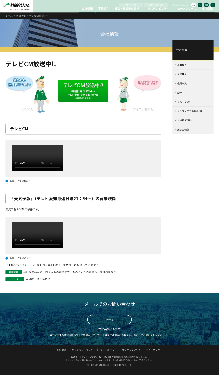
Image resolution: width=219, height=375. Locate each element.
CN (206, 4)
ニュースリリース (185, 14)
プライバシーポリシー (83, 355)
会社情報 (87, 14)
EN (200, 4)
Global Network (180, 4)
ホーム (9, 21)
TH (213, 4)
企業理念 (182, 79)
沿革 (179, 98)
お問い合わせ (156, 5)
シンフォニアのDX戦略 (189, 116)
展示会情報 (183, 135)
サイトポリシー (108, 355)
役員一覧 (182, 89)
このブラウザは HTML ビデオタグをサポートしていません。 (37, 163)
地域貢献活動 (184, 125)
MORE (109, 325)
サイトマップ (152, 355)
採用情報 (207, 14)
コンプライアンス (131, 355)
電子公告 (131, 5)
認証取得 (61, 355)
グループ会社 (184, 107)
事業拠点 (182, 70)
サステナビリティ (158, 14)
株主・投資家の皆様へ (128, 14)
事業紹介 (103, 14)
